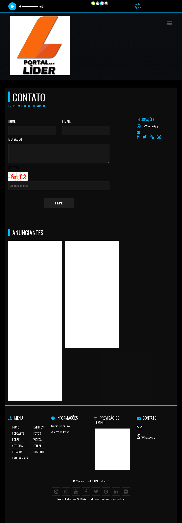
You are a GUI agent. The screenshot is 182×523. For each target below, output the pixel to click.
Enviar (59, 203)
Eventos (38, 427)
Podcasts (18, 433)
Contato (38, 452)
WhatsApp (151, 126)
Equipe (37, 445)
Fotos (37, 433)
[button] (169, 23)
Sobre (15, 439)
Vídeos (37, 439)
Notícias (17, 445)
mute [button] (21, 6)
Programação (20, 458)
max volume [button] (41, 6)
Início (15, 427)
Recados (17, 452)
